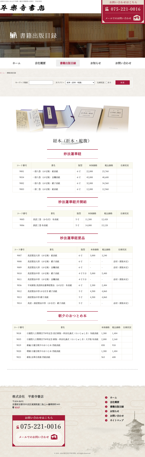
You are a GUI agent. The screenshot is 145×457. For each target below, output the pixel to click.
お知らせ (95, 63)
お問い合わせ (123, 63)
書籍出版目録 (68, 63)
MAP (17, 407)
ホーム (16, 63)
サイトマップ (117, 420)
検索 (123, 82)
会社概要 (40, 63)
